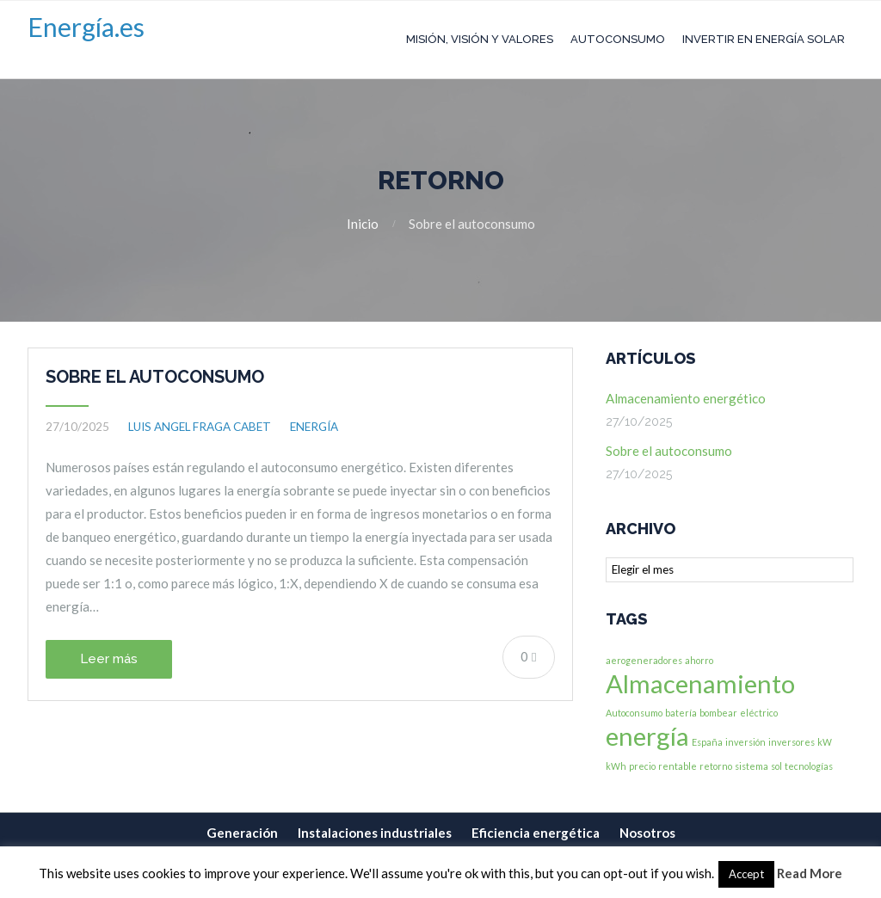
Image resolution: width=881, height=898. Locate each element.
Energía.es (86, 26)
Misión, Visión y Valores (479, 39)
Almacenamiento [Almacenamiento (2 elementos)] (700, 683)
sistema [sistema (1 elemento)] (751, 766)
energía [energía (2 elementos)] (647, 736)
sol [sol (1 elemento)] (776, 766)
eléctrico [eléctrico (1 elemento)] (759, 712)
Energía (314, 427)
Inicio (363, 223)
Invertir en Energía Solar (763, 39)
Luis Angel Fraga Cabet (199, 427)
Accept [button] (746, 874)
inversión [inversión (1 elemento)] (745, 741)
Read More (809, 873)
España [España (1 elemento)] (707, 741)
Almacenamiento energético (686, 398)
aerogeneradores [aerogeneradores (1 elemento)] (644, 660)
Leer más (109, 659)
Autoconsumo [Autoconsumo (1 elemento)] (634, 712)
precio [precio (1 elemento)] (642, 766)
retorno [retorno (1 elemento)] (715, 766)
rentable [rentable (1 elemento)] (677, 766)
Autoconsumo (617, 39)
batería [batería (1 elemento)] (681, 712)
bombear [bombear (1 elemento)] (718, 712)
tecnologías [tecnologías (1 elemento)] (809, 766)
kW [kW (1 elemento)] (824, 741)
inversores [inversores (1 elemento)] (791, 741)
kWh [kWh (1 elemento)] (616, 766)
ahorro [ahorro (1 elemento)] (699, 660)
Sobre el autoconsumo (155, 376)
